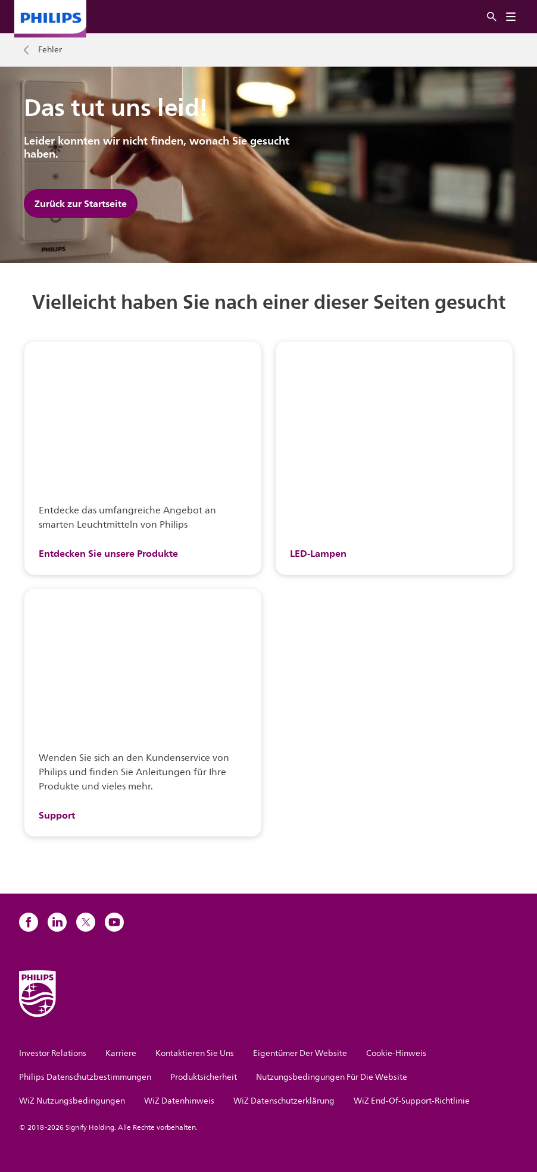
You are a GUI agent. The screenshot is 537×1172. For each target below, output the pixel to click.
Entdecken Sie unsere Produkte (108, 553)
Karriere (120, 1053)
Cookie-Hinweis (396, 1053)
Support (57, 815)
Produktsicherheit (203, 1077)
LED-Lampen (318, 553)
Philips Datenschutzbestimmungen (85, 1077)
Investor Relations (52, 1053)
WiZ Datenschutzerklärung (284, 1101)
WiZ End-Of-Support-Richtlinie (412, 1101)
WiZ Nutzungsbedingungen (72, 1101)
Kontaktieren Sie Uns (194, 1053)
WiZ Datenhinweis (179, 1101)
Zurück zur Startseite (81, 203)
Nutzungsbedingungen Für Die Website (331, 1077)
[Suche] (492, 17)
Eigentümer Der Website (300, 1053)
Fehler (50, 50)
